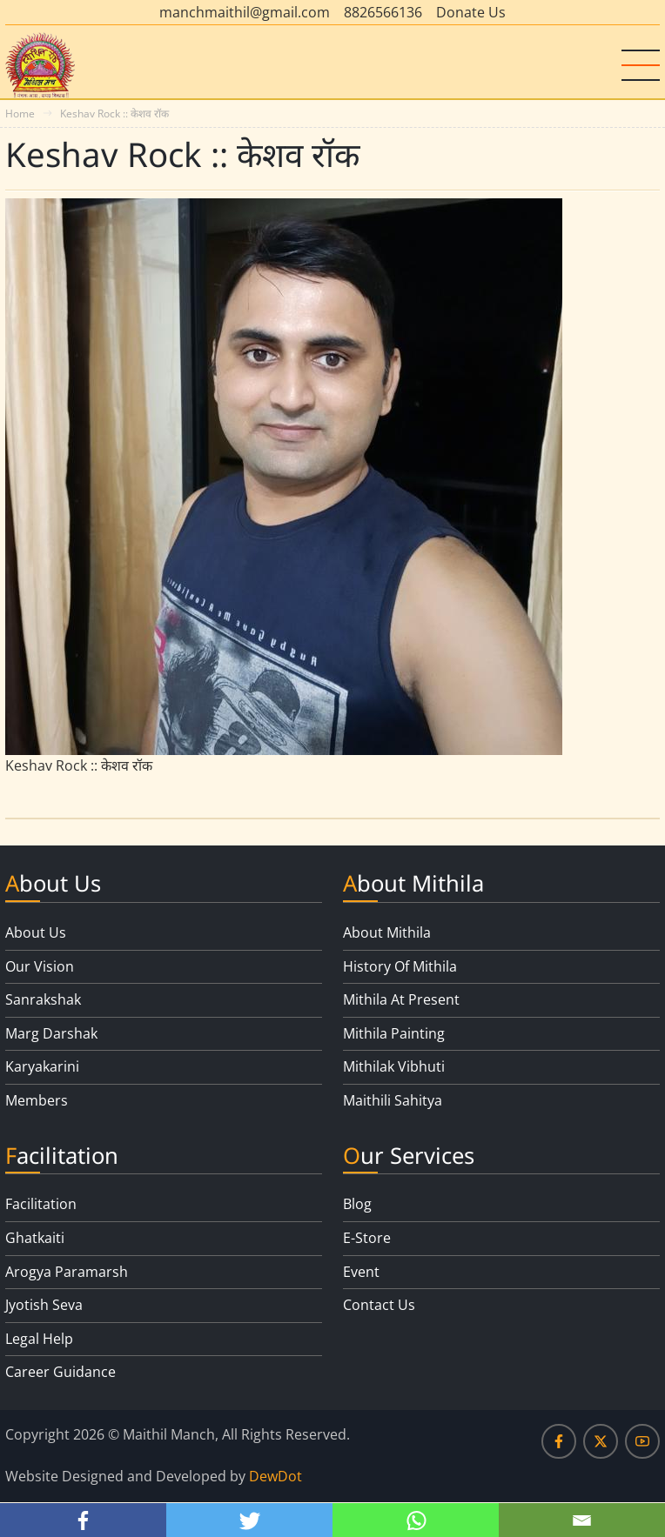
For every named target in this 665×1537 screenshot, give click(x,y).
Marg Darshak (51, 1033)
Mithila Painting (394, 1033)
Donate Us (471, 12)
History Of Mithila (400, 966)
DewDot (275, 1476)
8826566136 (383, 12)
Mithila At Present (401, 999)
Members (36, 1100)
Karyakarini (42, 1066)
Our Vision (39, 966)
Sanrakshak (43, 999)
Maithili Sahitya (392, 1100)
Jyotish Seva (44, 1304)
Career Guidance (60, 1371)
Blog (357, 1203)
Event (361, 1271)
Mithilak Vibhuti (394, 1066)
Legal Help (39, 1338)
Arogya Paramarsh (66, 1271)
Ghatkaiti (34, 1237)
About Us (35, 932)
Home (20, 113)
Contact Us (379, 1304)
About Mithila (387, 932)
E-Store (367, 1237)
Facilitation (41, 1203)
